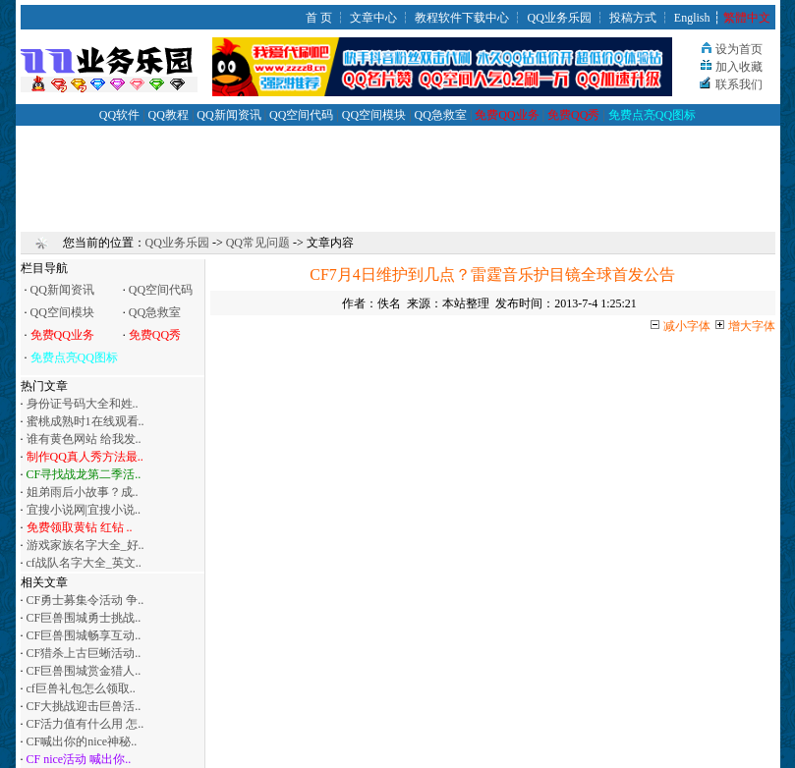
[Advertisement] (398, 170)
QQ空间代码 (301, 115)
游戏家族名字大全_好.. (85, 545)
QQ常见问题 (258, 242)
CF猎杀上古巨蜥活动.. (84, 653)
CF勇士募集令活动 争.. (85, 600)
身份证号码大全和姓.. (83, 404)
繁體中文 (746, 18)
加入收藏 (739, 67)
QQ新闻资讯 (228, 115)
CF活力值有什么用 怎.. (85, 724)
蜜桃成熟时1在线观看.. (85, 421)
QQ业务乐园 (559, 18)
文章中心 (373, 18)
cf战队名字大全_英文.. (84, 563)
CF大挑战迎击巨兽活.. (84, 706)
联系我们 (739, 84)
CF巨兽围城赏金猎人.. (84, 671)
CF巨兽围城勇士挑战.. (84, 618)
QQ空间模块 (374, 115)
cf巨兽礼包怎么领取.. (81, 688)
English (692, 18)
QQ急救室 (441, 115)
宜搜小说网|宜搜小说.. (84, 510)
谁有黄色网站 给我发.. (84, 439)
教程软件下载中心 (462, 18)
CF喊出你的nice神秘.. (82, 741)
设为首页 (739, 49)
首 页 (319, 18)
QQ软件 (119, 115)
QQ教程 (168, 115)
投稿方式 (632, 18)
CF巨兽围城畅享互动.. (84, 635)
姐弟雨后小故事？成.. (83, 492)
